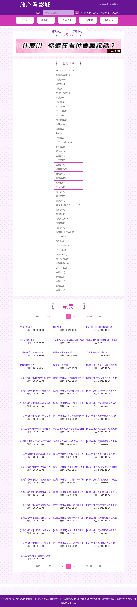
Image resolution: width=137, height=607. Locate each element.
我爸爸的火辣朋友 (61, 365)
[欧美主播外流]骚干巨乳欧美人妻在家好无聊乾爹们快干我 (47, 556)
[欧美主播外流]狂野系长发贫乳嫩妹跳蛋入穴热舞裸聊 (78, 517)
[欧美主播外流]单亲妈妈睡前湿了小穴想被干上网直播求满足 (48, 428)
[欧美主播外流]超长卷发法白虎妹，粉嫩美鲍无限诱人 (111, 454)
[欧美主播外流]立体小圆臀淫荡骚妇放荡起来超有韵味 (44, 505)
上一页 (48, 316)
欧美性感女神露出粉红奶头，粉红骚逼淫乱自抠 (75, 441)
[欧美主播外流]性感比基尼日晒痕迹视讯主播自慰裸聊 (78, 530)
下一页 (89, 316)
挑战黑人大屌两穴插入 (63, 352)
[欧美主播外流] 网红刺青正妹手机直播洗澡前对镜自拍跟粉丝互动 (83, 479)
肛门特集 (57, 327)
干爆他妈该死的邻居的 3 (31, 352)
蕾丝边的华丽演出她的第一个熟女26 (103, 340)
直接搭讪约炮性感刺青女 (97, 352)
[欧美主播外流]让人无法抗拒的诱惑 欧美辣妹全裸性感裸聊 (80, 543)
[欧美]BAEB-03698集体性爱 (99, 327)
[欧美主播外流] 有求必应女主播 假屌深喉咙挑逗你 (76, 467)
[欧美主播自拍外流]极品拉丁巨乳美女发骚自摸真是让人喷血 (81, 454)
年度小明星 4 (26, 327)
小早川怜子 (104, 13)
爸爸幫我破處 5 (27, 365)
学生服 (115, 13)
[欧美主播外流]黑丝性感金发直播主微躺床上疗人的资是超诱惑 (49, 467)
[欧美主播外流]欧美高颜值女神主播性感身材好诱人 (110, 403)
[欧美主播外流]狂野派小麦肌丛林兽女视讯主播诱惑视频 (45, 530)
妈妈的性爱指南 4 (28, 340)
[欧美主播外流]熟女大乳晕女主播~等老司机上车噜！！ (78, 403)
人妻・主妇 (91, 13)
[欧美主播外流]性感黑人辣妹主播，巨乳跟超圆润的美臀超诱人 (49, 390)
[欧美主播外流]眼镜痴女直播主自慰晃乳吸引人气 (109, 390)
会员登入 (114, 4)
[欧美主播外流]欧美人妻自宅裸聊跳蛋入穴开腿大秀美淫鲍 (47, 517)
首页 (38, 316)
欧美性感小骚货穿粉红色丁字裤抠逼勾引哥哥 (41, 441)
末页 (99, 316)
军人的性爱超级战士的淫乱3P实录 (69, 340)
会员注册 (104, 4)
